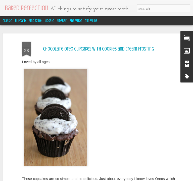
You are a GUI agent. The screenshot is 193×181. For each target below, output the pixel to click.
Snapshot (76, 21)
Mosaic (49, 21)
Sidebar (62, 21)
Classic (7, 21)
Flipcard (20, 21)
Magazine (35, 21)
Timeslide (91, 21)
